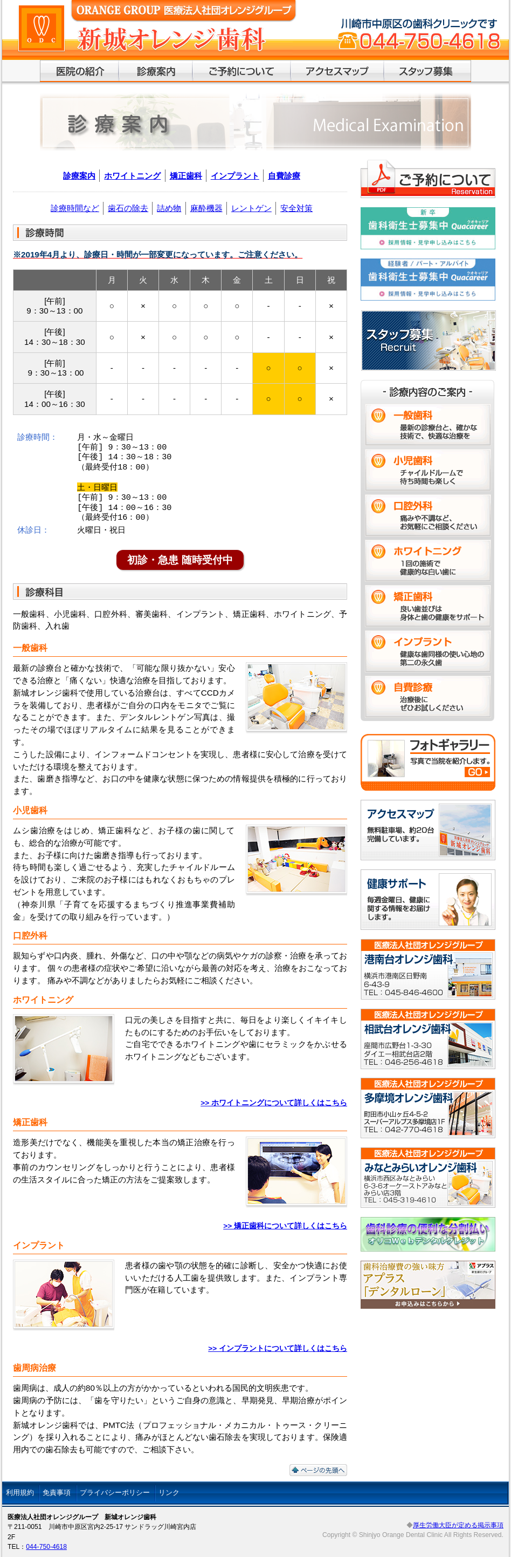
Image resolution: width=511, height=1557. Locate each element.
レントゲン (251, 208)
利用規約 (20, 1492)
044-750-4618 (46, 1547)
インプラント (235, 175)
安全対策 (296, 208)
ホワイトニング (132, 175)
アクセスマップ (337, 71)
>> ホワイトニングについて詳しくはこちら (274, 1103)
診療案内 (156, 71)
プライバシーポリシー (115, 1492)
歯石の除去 (128, 208)
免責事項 (57, 1492)
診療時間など (75, 208)
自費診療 (284, 175)
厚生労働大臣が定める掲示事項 (458, 1525)
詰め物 (169, 208)
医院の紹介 (79, 71)
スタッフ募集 (427, 71)
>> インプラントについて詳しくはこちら (277, 1348)
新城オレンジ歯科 (183, 49)
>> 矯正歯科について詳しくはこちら (285, 1226)
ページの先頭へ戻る (318, 1470)
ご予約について (242, 71)
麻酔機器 (206, 208)
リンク (168, 1492)
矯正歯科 (186, 175)
